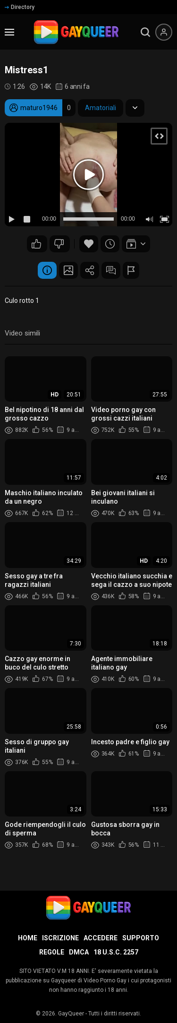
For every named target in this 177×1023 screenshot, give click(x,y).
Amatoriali (100, 108)
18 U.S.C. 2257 (115, 952)
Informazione (47, 270)
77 (36, 244)
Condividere (89, 270)
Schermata (68, 270)
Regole (51, 952)
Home (27, 938)
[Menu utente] (163, 32)
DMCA (79, 952)
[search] (145, 32)
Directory (19, 7)
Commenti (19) (111, 270)
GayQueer (71, 1013)
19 (59, 244)
